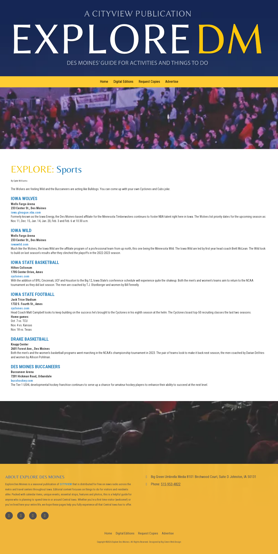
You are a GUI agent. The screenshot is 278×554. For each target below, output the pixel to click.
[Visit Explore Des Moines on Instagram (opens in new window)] (45, 515)
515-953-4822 (170, 484)
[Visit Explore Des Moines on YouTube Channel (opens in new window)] (33, 515)
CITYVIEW (66, 484)
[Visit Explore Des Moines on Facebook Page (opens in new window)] (9, 515)
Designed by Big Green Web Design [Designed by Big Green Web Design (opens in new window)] (165, 542)
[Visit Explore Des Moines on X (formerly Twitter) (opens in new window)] (21, 515)
